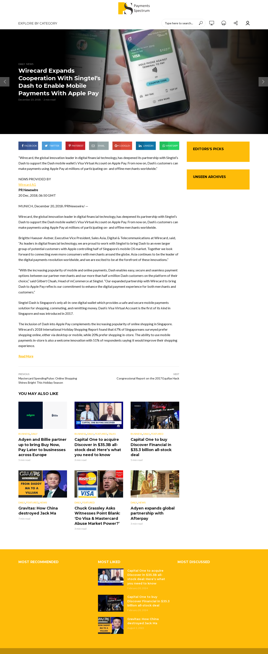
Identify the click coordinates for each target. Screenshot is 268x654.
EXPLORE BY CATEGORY (37, 23)
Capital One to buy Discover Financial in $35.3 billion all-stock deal (154, 444)
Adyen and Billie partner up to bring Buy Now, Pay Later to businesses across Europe (42, 446)
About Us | (124, 646)
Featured (101, 434)
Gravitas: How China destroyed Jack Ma (36, 508)
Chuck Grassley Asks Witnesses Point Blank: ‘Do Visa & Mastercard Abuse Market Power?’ (99, 513)
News (29, 64)
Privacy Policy (141, 646)
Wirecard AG (27, 184)
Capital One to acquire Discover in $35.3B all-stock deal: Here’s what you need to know (96, 446)
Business (24, 434)
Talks (112, 434)
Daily (21, 64)
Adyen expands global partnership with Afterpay (154, 508)
